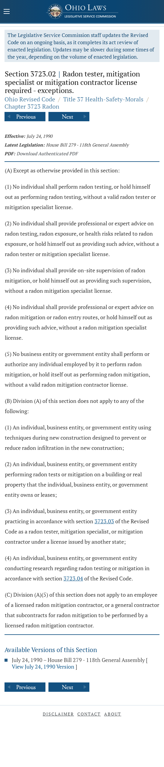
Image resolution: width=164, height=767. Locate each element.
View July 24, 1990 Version (43, 666)
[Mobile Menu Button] (7, 12)
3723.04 (73, 578)
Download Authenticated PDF (47, 153)
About (112, 714)
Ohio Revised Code (30, 99)
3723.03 (104, 521)
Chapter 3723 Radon (32, 106)
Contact (89, 714)
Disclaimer (58, 714)
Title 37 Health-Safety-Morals (103, 99)
